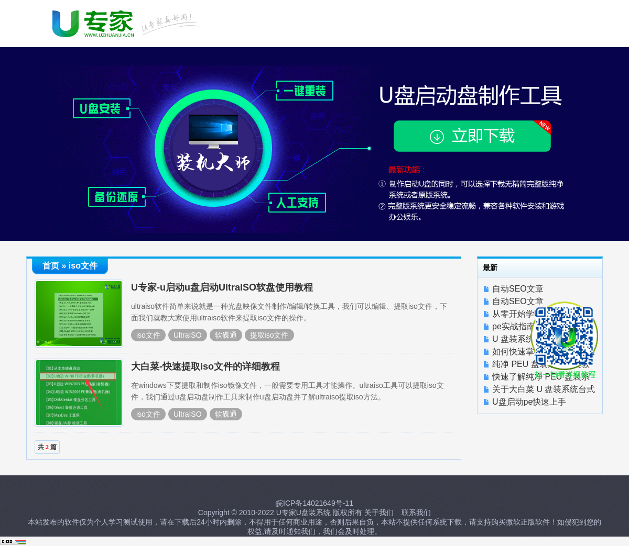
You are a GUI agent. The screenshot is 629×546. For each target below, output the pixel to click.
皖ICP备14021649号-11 (314, 503)
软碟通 (226, 335)
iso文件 (148, 335)
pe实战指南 (513, 326)
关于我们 (379, 512)
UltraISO (187, 335)
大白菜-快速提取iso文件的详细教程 (205, 366)
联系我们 (416, 512)
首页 (50, 265)
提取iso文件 (269, 335)
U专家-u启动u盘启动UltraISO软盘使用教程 (222, 287)
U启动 (127, 22)
